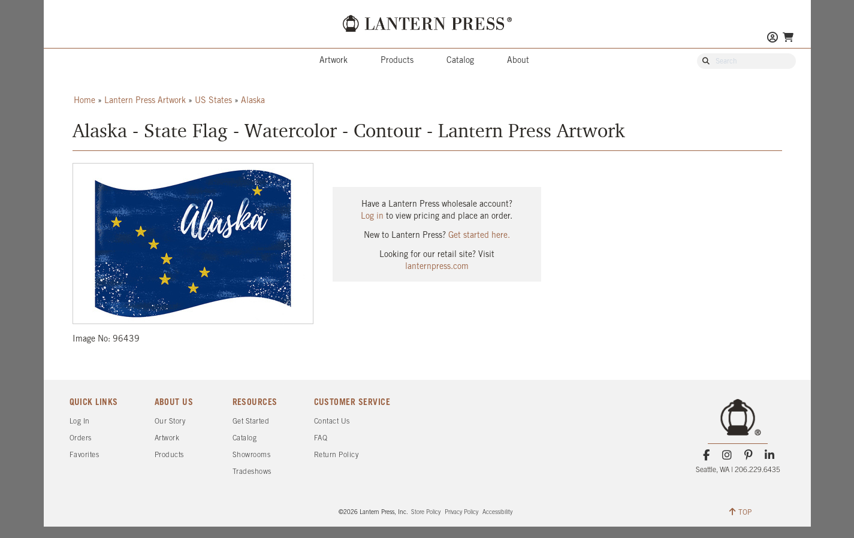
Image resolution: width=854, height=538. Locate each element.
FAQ (321, 438)
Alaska (253, 101)
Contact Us (332, 421)
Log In (80, 421)
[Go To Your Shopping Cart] (788, 37)
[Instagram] (727, 455)
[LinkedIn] (769, 455)
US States (213, 101)
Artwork (333, 61)
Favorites (84, 455)
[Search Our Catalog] (752, 62)
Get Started (251, 421)
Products (397, 61)
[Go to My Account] (772, 38)
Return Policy (336, 455)
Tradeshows (252, 472)
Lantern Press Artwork (145, 101)
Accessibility (497, 512)
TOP (740, 511)
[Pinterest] (748, 455)
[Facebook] (706, 455)
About (518, 61)
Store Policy (425, 512)
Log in (372, 216)
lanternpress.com (437, 267)
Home (84, 101)
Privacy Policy (461, 512)
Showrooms (252, 455)
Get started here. (479, 236)
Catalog (460, 61)
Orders (81, 438)
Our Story (170, 421)
